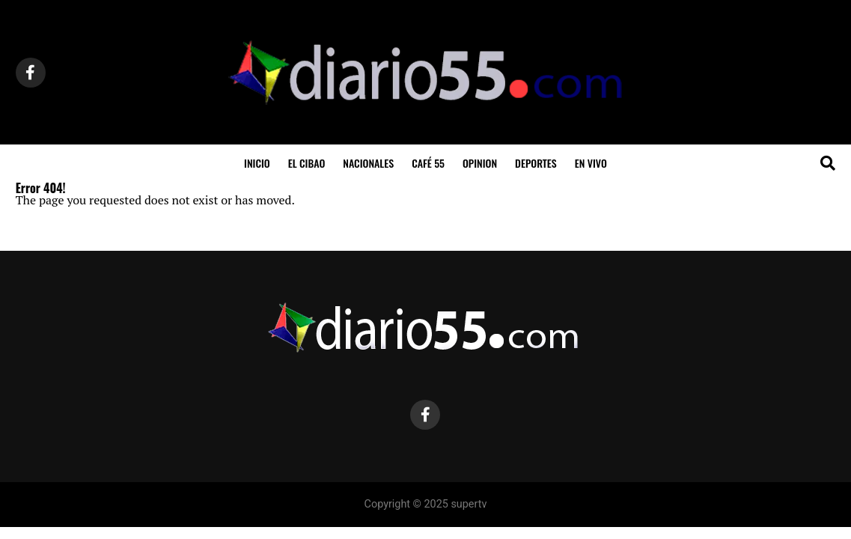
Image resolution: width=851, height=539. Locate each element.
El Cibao (307, 163)
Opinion (480, 163)
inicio (257, 163)
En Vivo (591, 163)
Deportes (536, 163)
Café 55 (428, 163)
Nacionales (368, 163)
